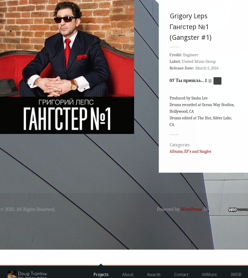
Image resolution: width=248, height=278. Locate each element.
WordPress (178, 238)
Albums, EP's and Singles (187, 179)
